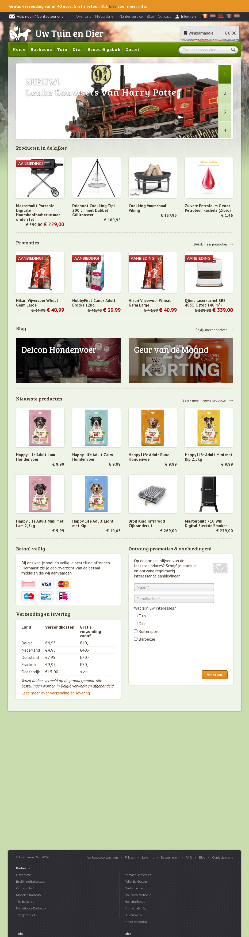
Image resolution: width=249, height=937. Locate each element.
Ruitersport (149, 631)
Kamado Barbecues (138, 875)
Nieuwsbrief (104, 16)
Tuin (62, 49)
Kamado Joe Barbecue (31, 908)
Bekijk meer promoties (211, 244)
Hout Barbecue (135, 902)
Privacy (130, 857)
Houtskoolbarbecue (138, 895)
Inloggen (188, 16)
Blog (150, 16)
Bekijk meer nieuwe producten (205, 400)
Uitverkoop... (24, 875)
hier (112, 6)
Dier (77, 49)
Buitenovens (133, 915)
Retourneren (170, 857)
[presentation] (174, 657)
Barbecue (41, 49)
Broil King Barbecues (30, 881)
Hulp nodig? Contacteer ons (36, 16)
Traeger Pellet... (26, 915)
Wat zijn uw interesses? (155, 608)
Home (19, 49)
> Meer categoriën (136, 922)
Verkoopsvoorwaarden (102, 857)
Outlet (132, 49)
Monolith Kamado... (29, 895)
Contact (164, 16)
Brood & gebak (104, 49)
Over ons (83, 16)
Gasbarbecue (134, 888)
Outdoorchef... (25, 888)
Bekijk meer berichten (212, 330)
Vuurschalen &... (136, 908)
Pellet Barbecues (136, 881)
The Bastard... (25, 902)
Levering (148, 857)
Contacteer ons (222, 857)
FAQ (189, 857)
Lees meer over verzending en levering (55, 693)
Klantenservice (130, 16)
